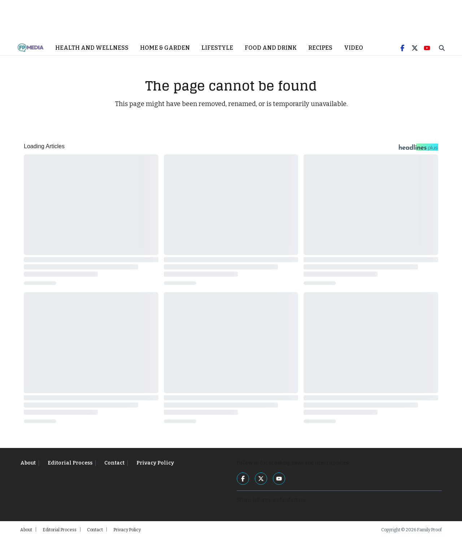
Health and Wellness (91, 50)
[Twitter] (414, 50)
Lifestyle (217, 50)
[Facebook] (402, 50)
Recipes (320, 50)
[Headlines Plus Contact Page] (418, 151)
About (28, 465)
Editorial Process (70, 465)
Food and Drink (271, 50)
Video (353, 50)
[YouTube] (427, 50)
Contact (114, 465)
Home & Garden (165, 50)
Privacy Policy (155, 465)
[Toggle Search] (442, 50)
